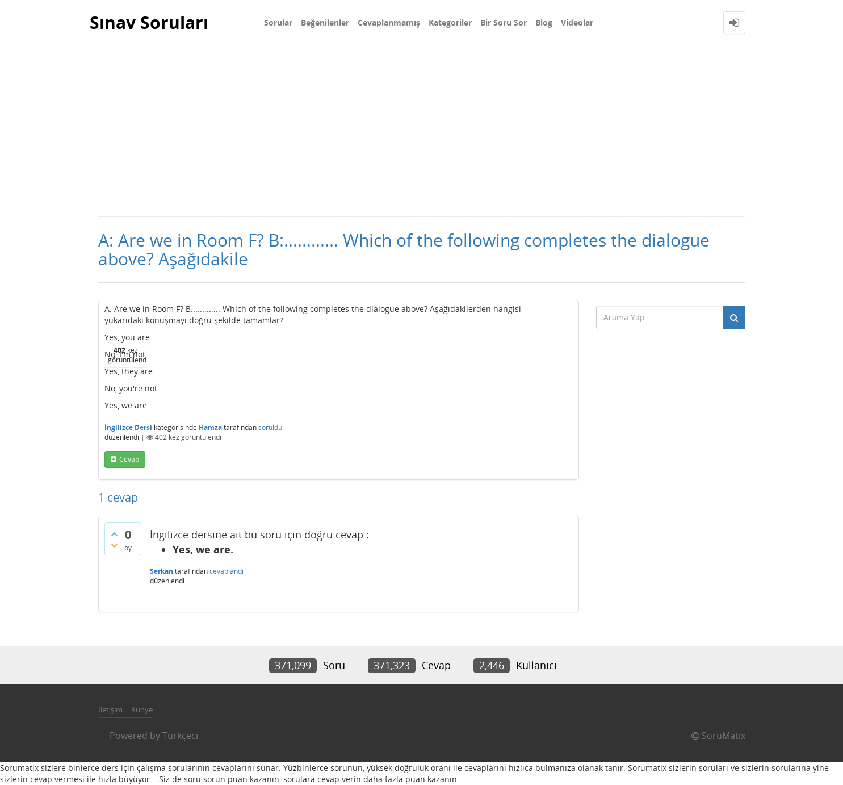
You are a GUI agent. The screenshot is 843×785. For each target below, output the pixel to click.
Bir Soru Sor (503, 22)
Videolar (577, 22)
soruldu (270, 427)
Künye (142, 709)
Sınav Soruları (149, 22)
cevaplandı (226, 571)
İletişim (110, 709)
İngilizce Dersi (128, 427)
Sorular (278, 22)
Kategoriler (450, 22)
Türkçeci (180, 735)
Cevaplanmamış (389, 22)
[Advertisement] (421, 130)
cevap (129, 459)
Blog (543, 22)
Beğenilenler (325, 22)
